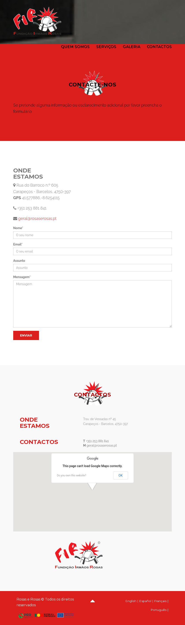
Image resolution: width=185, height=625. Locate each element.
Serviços (106, 47)
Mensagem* (22, 277)
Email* (17, 244)
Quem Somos (75, 47)
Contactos (159, 47)
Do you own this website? (71, 475)
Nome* (18, 228)
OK (120, 475)
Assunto (19, 260)
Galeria (131, 47)
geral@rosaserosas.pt (37, 218)
